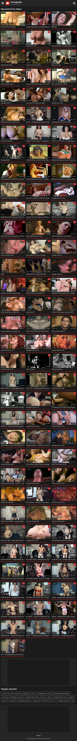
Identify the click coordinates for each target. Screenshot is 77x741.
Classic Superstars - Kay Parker (61, 236)
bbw (19, 143)
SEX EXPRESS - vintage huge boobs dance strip (64, 635)
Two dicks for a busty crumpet (35, 103)
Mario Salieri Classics (58, 331)
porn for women (16, 276)
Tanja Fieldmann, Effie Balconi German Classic (13, 179)
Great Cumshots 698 (7, 255)
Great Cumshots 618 (32, 483)
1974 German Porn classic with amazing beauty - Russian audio (13, 578)
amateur (62, 29)
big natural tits (21, 29)
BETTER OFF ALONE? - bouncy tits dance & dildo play (64, 217)
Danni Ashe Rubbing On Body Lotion (37, 331)
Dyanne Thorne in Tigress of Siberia (37, 217)
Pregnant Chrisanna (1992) (9, 198)
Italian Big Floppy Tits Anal (34, 236)
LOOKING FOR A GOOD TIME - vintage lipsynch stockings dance (38, 597)
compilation (70, 162)
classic (44, 219)
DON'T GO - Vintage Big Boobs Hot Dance (38, 388)
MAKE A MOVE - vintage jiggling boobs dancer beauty (13, 388)
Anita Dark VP (30, 312)
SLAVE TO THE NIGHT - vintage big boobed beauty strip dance (64, 141)
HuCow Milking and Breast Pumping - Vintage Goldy (38, 179)
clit (72, 701)
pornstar (8, 29)
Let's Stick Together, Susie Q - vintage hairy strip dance (38, 578)
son (53, 701)
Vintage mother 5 (6, 103)
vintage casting (16, 697)
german (8, 181)
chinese (35, 701)
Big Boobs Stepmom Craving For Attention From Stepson (64, 179)
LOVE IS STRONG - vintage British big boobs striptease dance (13, 559)
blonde (66, 124)
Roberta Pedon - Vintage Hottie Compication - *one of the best (64, 46)
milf (44, 29)
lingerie (74, 295)
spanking (69, 67)
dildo (69, 219)
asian (7, 447)
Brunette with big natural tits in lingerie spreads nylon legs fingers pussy (64, 293)
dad (49, 697)
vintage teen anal (44, 693)
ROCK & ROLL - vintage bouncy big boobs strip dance (38, 502)
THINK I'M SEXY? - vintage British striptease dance (13, 597)
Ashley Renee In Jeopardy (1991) (36, 274)
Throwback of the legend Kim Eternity (63, 407)
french (21, 219)
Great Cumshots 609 (7, 464)
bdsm (45, 67)
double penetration (46, 105)
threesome (34, 542)
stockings (64, 162)
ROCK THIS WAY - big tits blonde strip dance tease (13, 540)
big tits (17, 67)
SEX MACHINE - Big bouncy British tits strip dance (64, 540)
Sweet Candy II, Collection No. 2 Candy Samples (13, 236)
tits (35, 29)
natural (39, 219)
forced (4, 693)
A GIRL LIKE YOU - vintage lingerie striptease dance (64, 559)
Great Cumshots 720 (58, 483)
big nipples (47, 314)
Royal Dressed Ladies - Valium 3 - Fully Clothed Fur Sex (13, 483)
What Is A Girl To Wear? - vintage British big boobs (38, 141)
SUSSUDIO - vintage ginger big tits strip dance (13, 616)
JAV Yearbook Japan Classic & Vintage (37, 464)
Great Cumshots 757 (7, 369)
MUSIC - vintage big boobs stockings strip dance (38, 635)
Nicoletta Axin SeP (57, 103)
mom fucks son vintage (19, 693)
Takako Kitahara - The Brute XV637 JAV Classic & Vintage (38, 445)
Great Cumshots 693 (58, 388)
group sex (43, 428)
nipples (33, 48)
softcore (14, 29)
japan (72, 697)
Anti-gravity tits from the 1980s (61, 122)
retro (32, 29)
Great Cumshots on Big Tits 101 (10, 331)
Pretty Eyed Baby (57, 369)
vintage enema (63, 701)
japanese (12, 447)
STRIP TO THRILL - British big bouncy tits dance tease (64, 578)
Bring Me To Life (31, 46)
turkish (39, 162)
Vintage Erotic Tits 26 (58, 445)
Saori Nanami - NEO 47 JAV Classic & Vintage (13, 445)
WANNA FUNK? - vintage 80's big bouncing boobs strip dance (13, 635)
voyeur (46, 86)
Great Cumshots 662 (7, 502)
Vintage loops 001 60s (58, 198)
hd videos (40, 29)
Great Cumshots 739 (58, 426)
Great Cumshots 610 (58, 502)
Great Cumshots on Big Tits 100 (10, 293)
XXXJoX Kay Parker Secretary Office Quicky (38, 27)
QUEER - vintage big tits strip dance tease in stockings (64, 597)
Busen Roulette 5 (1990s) (59, 84)
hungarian (73, 105)
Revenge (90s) (5, 160)
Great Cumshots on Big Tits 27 (35, 293)
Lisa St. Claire (30, 369)
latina (7, 86)
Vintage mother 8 (57, 274)
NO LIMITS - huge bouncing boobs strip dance (38, 616)
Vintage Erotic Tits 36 (32, 407)
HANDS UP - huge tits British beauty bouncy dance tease (13, 426)
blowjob (62, 86)
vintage (3, 29)
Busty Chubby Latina (7, 84)
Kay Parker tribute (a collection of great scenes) (38, 198)
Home (39, 735)
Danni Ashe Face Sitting (8, 27)
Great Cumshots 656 (58, 521)
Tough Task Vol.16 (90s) (33, 65)
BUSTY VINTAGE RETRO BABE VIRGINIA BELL (13, 407)
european (34, 257)
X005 (2, 274)
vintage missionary (32, 697)
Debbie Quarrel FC (6, 46)
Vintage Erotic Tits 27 (32, 350)
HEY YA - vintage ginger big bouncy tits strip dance (38, 122)
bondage (34, 67)
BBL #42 (54, 27)
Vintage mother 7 (57, 255)
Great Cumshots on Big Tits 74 (10, 312)
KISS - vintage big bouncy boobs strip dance (13, 654)
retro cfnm (45, 701)
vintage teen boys (60, 697)
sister (32, 693)
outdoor (73, 371)
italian (58, 105)
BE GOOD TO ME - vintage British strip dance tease (38, 559)
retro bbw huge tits (7, 141)
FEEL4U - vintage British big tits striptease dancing (64, 616)
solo (43, 697)
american (40, 67)
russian (11, 701)
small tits (49, 276)
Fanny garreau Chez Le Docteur (36, 255)
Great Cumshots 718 (7, 350)
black (11, 86)
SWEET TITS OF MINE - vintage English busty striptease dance (13, 521)
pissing (5, 697)
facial (13, 257)
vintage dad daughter (61, 693)
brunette (12, 67)
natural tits (44, 200)
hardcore (65, 333)
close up (46, 181)
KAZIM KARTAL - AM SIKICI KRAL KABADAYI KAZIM (38, 160)
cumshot (23, 105)
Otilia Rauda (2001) (6, 65)
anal (66, 86)
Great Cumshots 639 (58, 350)
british (38, 48)
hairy (2, 48)
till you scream (56, 65)
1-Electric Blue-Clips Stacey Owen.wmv (38, 84)
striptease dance (23, 701)
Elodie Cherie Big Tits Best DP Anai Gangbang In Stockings (64, 160)
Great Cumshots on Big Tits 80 (10, 122)
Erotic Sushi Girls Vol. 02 (59, 464)
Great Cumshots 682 (32, 521)
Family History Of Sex (32, 426)
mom (4, 701)
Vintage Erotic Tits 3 (32, 540)
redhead (44, 124)
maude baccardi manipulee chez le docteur (13, 217)
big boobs (60, 48)
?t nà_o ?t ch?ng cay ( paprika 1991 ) (63, 312)
